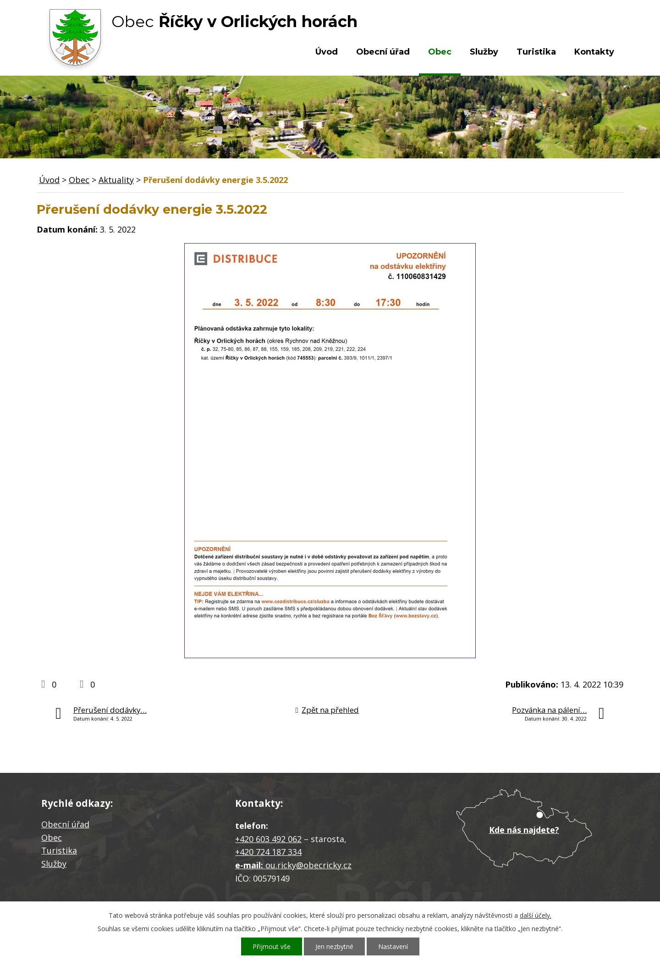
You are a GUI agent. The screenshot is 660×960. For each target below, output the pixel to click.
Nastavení (393, 946)
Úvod (326, 52)
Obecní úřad (383, 52)
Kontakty (594, 52)
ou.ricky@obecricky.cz (308, 865)
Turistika (536, 52)
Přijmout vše (272, 946)
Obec (439, 52)
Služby (484, 52)
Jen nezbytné (334, 946)
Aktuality (116, 179)
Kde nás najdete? (524, 829)
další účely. (535, 915)
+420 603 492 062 (268, 838)
